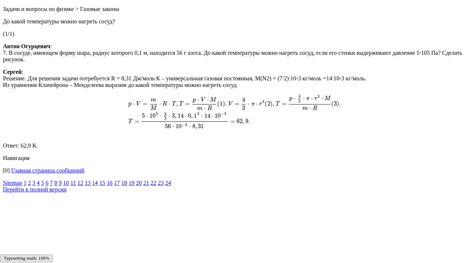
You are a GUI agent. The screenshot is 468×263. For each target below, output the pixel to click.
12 (80, 183)
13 (88, 183)
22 (153, 183)
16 (110, 183)
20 (139, 183)
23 (161, 183)
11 (73, 183)
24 (168, 183)
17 (117, 183)
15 (102, 183)
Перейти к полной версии (35, 189)
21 (146, 183)
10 (66, 183)
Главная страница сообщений (47, 170)
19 (132, 183)
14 (95, 183)
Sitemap (12, 183)
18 (124, 183)
